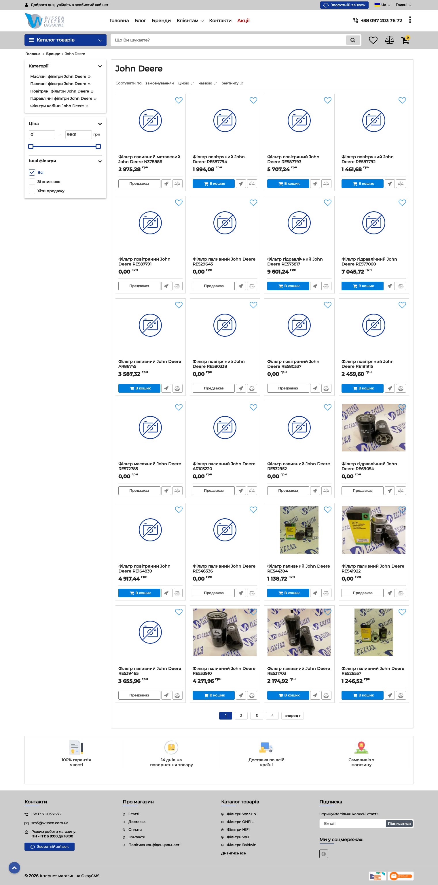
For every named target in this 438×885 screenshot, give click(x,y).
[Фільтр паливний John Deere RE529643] (225, 229)
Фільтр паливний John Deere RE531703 (299, 672)
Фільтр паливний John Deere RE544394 (299, 570)
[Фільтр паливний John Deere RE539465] (151, 639)
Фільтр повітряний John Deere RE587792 (368, 161)
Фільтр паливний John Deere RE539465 (150, 672)
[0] (42, 134)
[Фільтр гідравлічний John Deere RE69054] (374, 434)
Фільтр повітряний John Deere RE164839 (145, 570)
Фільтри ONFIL (240, 822)
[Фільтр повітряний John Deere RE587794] (225, 127)
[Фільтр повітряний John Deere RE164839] (151, 536)
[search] (230, 40)
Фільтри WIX (238, 837)
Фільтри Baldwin (241, 845)
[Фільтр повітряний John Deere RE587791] (151, 229)
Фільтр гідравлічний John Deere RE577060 (369, 263)
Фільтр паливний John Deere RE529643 (224, 263)
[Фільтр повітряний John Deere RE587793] (300, 127)
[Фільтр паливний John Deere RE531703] (300, 639)
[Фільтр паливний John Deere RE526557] (374, 639)
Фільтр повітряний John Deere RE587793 (294, 161)
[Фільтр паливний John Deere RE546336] (225, 536)
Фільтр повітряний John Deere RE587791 (145, 263)
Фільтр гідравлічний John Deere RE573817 (295, 263)
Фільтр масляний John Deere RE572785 (150, 468)
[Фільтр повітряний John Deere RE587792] (374, 127)
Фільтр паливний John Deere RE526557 (373, 672)
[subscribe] (366, 823)
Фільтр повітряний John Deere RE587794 (219, 161)
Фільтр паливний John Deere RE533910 (224, 672)
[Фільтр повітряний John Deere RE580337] (300, 332)
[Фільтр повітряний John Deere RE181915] (374, 332)
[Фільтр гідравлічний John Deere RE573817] (300, 229)
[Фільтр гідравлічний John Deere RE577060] (374, 229)
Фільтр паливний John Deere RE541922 (373, 570)
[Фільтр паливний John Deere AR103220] (225, 434)
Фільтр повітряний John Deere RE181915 (368, 365)
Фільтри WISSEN (241, 814)
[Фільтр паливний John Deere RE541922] (374, 536)
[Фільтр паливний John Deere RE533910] (225, 639)
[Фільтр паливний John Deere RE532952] (300, 434)
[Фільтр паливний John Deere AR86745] (151, 332)
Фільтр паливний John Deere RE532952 (299, 468)
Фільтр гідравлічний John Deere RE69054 (369, 468)
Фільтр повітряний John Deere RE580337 (294, 365)
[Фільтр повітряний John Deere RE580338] (225, 332)
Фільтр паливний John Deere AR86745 (150, 365)
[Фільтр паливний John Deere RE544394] (300, 536)
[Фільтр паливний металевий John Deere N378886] (151, 127)
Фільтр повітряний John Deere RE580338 (219, 365)
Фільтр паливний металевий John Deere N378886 (150, 161)
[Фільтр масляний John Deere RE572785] (151, 434)
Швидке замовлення (166, 185)
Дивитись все (233, 853)
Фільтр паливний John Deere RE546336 (224, 570)
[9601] (78, 134)
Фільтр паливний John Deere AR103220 (224, 468)
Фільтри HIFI (238, 829)
